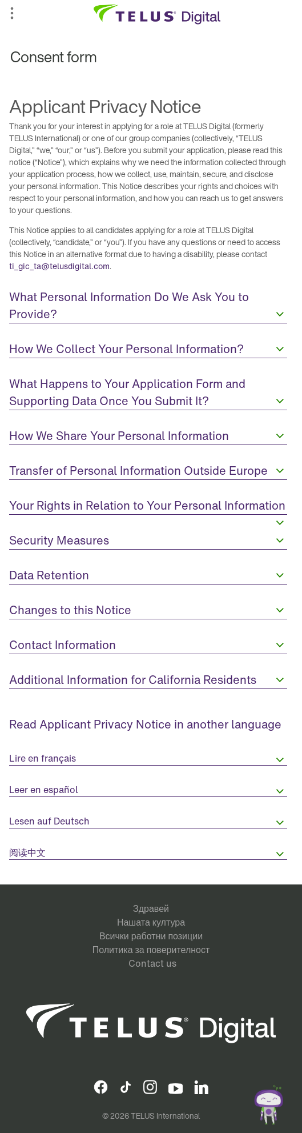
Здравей (151, 908)
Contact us (152, 963)
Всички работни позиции (151, 936)
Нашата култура (151, 922)
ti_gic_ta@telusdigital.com (59, 266)
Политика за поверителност (151, 949)
